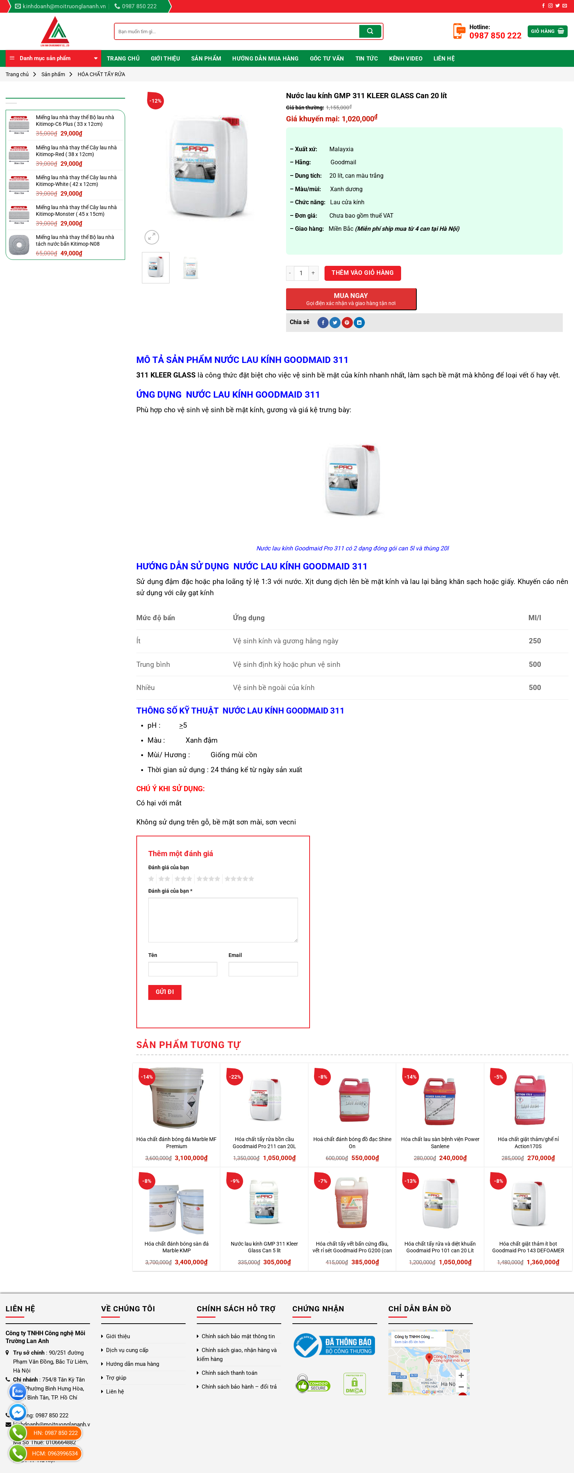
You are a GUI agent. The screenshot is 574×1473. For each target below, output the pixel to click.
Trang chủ (123, 58)
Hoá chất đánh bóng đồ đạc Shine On (352, 1143)
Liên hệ (444, 58)
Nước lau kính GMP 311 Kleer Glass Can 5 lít (264, 1247)
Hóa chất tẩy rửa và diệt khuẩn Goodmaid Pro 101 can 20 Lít (440, 1247)
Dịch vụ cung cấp (127, 1350)
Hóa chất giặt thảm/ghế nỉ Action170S (528, 1143)
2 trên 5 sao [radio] (163, 879)
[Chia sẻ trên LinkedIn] (359, 322)
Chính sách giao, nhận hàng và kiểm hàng (237, 1354)
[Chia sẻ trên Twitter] (335, 322)
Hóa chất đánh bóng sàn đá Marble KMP (177, 1247)
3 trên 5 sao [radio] (182, 879)
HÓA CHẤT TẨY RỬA (101, 74)
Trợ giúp (116, 1377)
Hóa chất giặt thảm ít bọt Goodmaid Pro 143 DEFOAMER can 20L (528, 1247)
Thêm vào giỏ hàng (363, 273)
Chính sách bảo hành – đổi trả (239, 1386)
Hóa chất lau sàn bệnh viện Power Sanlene (440, 1143)
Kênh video (405, 58)
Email (235, 955)
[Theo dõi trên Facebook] (543, 6)
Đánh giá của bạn (168, 867)
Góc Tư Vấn (327, 58)
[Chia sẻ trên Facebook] (323, 322)
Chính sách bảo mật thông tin (238, 1336)
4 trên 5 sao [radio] (207, 879)
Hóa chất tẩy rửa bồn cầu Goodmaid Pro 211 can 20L (264, 1143)
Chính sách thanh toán (229, 1373)
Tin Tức (367, 58)
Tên (152, 955)
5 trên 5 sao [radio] (238, 879)
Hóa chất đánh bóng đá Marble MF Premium (176, 1143)
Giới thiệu (165, 58)
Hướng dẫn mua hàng (265, 58)
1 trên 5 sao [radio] (150, 879)
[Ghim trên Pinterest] (347, 322)
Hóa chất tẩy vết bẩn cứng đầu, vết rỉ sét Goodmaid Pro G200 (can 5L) (352, 1247)
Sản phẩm (206, 58)
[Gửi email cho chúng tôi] (564, 6)
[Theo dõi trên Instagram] (550, 6)
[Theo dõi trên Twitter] (557, 6)
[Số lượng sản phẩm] (301, 273)
